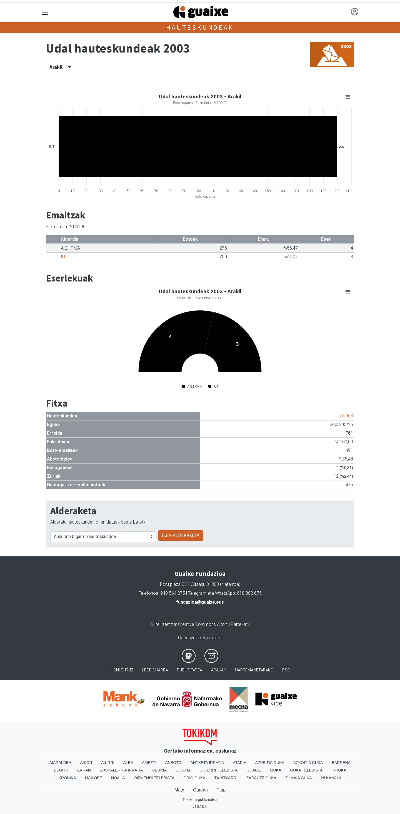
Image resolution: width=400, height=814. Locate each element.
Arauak (218, 670)
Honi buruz (122, 670)
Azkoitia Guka (308, 762)
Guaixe (254, 770)
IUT (64, 256)
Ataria (239, 762)
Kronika (67, 778)
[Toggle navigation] (45, 12)
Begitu (61, 770)
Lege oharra (155, 670)
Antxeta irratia (207, 762)
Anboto (173, 762)
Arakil (60, 67)
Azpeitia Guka (269, 762)
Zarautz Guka (261, 778)
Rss (286, 670)
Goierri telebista (218, 770)
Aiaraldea (60, 762)
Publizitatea (189, 670)
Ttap (221, 790)
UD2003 (345, 416)
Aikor (86, 762)
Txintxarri (226, 778)
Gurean (200, 790)
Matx (179, 790)
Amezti (149, 762)
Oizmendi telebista (154, 778)
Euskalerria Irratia (121, 770)
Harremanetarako (254, 670)
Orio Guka (194, 778)
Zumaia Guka (298, 778)
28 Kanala (331, 778)
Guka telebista (306, 770)
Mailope (93, 778)
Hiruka (338, 770)
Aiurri (107, 762)
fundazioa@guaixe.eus (200, 602)
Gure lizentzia (163, 624)
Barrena (341, 762)
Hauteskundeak (200, 27)
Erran (84, 770)
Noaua (118, 778)
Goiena (183, 770)
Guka (275, 770)
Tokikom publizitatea (200, 799)
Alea (128, 762)
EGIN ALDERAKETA (180, 535)
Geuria (159, 770)
